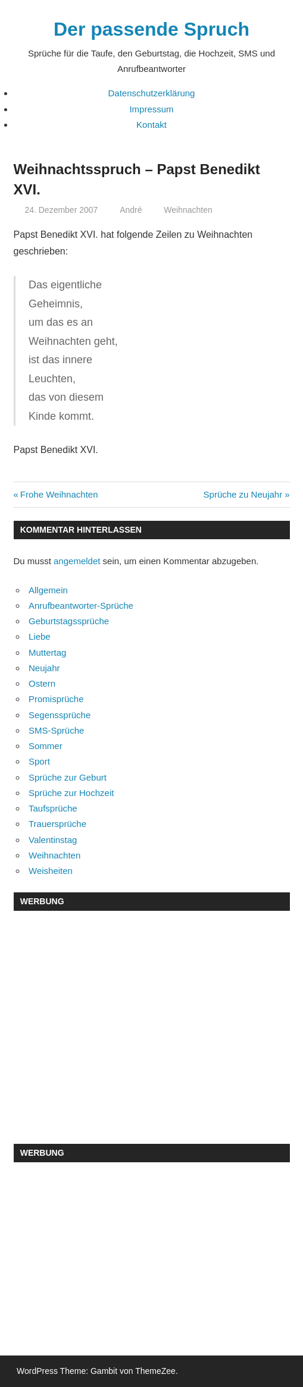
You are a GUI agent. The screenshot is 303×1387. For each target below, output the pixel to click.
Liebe (40, 636)
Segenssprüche (59, 715)
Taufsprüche (53, 808)
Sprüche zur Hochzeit (71, 793)
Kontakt (151, 124)
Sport (39, 761)
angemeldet (77, 561)
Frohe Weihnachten (59, 494)
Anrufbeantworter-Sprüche (81, 605)
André (131, 210)
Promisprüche (56, 699)
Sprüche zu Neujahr (243, 494)
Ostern (42, 683)
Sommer (46, 746)
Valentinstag (53, 840)
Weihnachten (188, 210)
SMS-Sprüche (56, 730)
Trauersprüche (57, 824)
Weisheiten (51, 871)
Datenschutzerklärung (151, 93)
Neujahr (44, 668)
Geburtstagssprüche (69, 621)
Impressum (151, 109)
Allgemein (48, 590)
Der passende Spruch (151, 29)
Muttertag (47, 652)
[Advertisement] (152, 1007)
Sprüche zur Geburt (68, 777)
